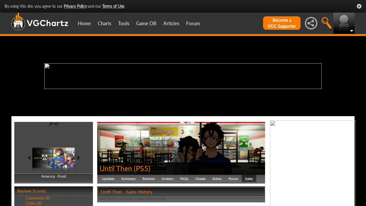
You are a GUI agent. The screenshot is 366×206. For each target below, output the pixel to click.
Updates (108, 179)
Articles (171, 23)
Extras (217, 179)
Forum (193, 23)
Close (359, 6)
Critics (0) (33, 203)
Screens (167, 179)
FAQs (184, 179)
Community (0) (38, 198)
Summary (128, 179)
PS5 (142, 168)
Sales (249, 179)
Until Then (116, 168)
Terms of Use (113, 6)
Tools (123, 23)
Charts (104, 23)
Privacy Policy (75, 6)
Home (84, 23)
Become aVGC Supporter (282, 23)
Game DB (146, 23)
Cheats (200, 179)
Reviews (148, 179)
